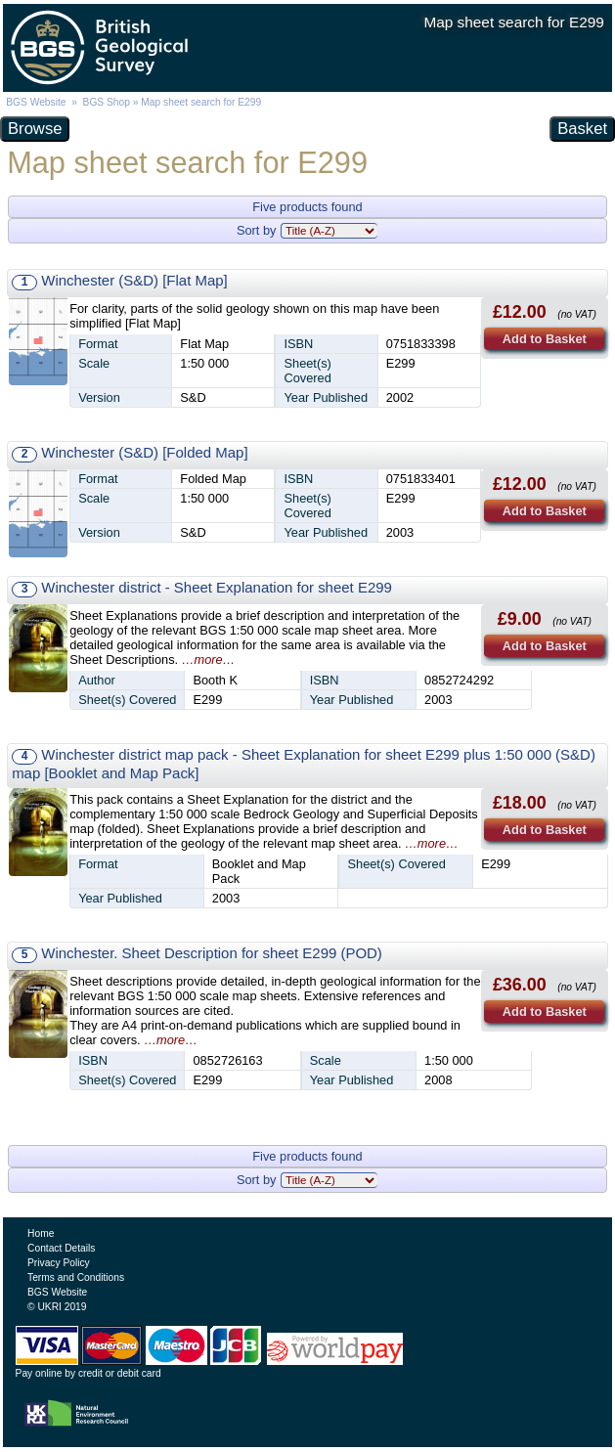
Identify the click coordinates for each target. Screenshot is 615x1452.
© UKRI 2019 (56, 1306)
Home (40, 1233)
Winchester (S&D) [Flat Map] (134, 280)
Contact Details (61, 1248)
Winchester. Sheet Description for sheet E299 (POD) (211, 953)
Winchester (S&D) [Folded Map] (144, 452)
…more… (209, 659)
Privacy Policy (58, 1262)
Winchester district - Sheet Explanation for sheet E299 (216, 587)
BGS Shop (106, 102)
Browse (35, 128)
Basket (582, 128)
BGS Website (36, 102)
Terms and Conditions (75, 1277)
